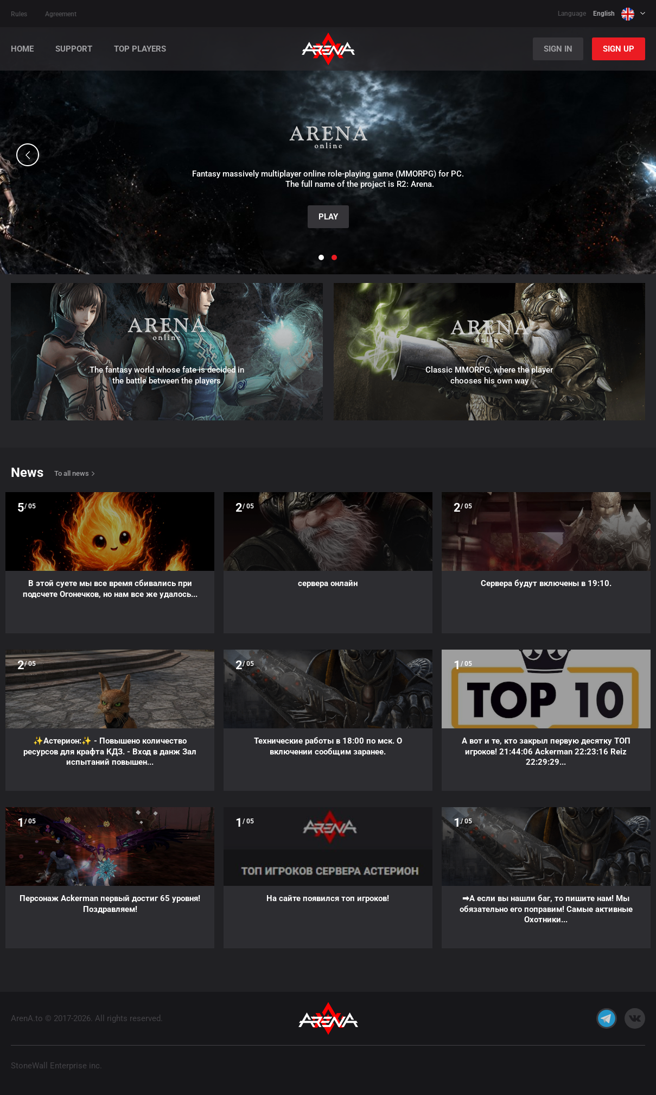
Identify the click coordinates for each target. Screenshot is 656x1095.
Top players (140, 49)
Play (328, 217)
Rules (19, 14)
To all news (71, 473)
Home (22, 49)
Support (73, 49)
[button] (27, 154)
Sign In (558, 49)
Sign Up (618, 49)
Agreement (61, 14)
